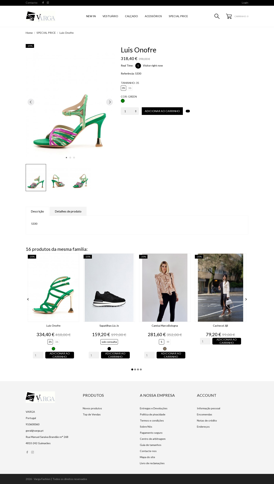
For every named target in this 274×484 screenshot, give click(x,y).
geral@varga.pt (35, 430)
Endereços (203, 426)
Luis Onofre (53, 325)
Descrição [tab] (37, 211)
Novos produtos (92, 408)
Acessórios (153, 16)
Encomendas (204, 414)
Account (206, 395)
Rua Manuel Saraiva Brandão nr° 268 (47, 436)
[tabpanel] (70, 102)
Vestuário (110, 16)
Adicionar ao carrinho (162, 111)
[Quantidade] (130, 111)
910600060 (32, 424)
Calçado (131, 16)
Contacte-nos (148, 451)
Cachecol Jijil (220, 325)
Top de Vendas (92, 414)
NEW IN (91, 16)
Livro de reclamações (152, 463)
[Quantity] (38, 355)
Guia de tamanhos (150, 444)
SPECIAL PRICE (178, 16)
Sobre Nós (146, 426)
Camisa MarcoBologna (165, 325)
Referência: (128, 73)
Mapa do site (147, 457)
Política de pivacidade (152, 414)
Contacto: (32, 2)
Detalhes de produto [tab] (68, 211)
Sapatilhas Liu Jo (109, 325)
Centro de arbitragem (153, 438)
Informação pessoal (208, 408)
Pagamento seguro (151, 432)
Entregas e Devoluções (153, 408)
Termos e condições (152, 420)
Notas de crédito (207, 420)
